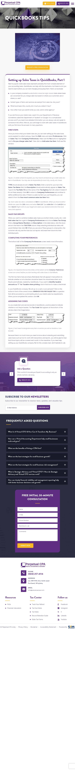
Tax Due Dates (37, 609)
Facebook (64, 605)
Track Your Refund (38, 605)
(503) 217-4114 (63, 4)
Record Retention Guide (40, 616)
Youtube (64, 620)
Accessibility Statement (48, 628)
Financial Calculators (14, 609)
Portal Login (47, 3)
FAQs (9, 605)
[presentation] (11, 374)
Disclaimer (34, 628)
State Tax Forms (37, 620)
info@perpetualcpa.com (37, 591)
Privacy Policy (23, 628)
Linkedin (63, 616)
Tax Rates (35, 613)
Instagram (64, 609)
